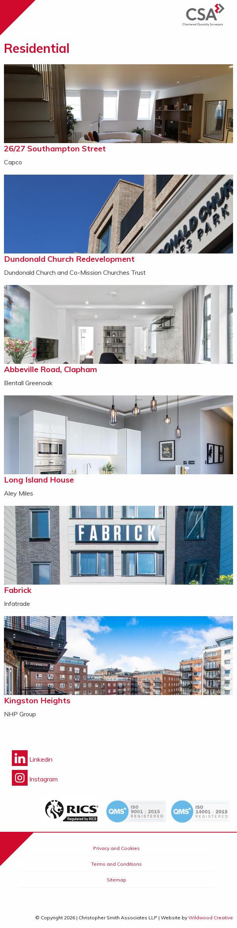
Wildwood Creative (210, 918)
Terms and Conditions (116, 864)
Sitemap (116, 880)
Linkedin (32, 759)
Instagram (35, 779)
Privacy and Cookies (116, 848)
